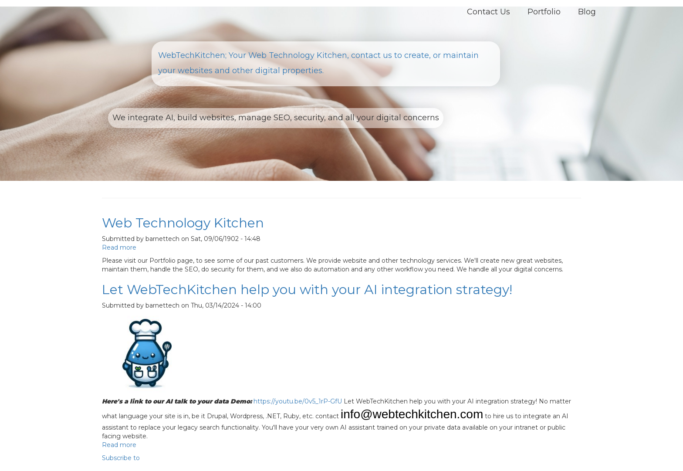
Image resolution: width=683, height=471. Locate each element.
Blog (587, 12)
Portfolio (544, 12)
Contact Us (488, 12)
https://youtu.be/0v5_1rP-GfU (298, 401)
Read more (119, 247)
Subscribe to (121, 458)
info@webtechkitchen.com (412, 414)
